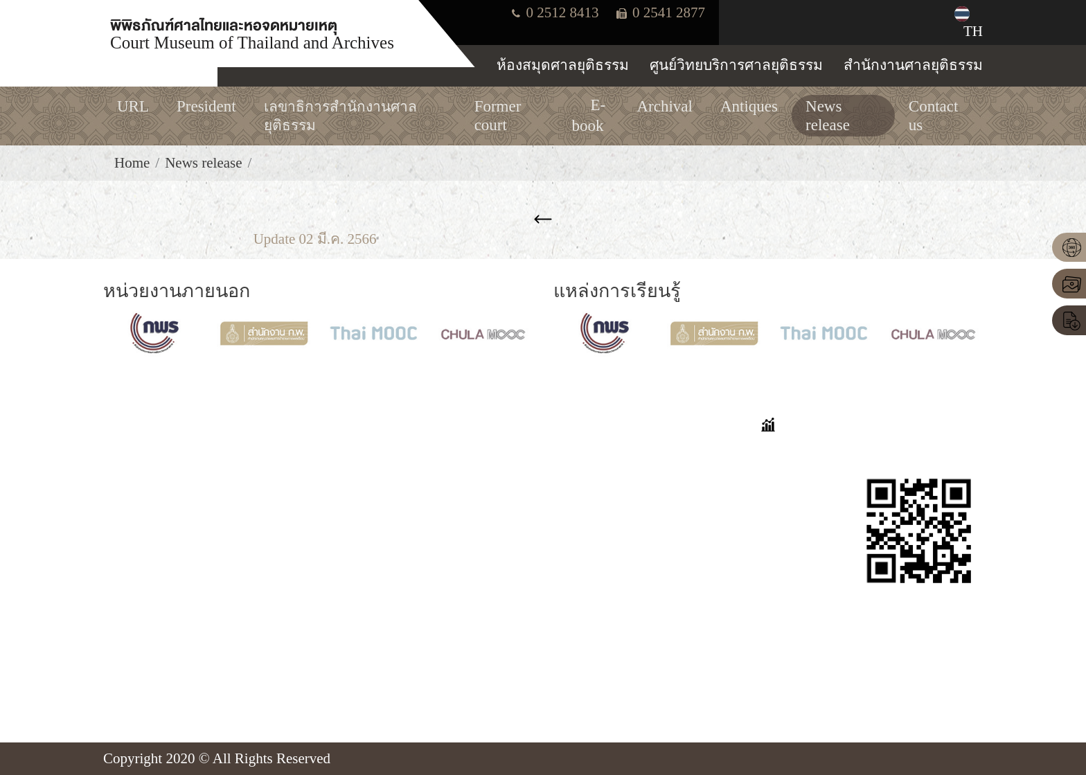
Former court (441, 502)
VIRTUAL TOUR (455, 454)
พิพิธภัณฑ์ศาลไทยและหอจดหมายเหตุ (252, 32)
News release (203, 162)
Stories (573, 478)
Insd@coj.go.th (167, 665)
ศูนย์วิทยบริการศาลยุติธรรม (736, 65)
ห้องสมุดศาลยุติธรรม (563, 65)
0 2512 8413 (555, 12)
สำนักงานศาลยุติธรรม (913, 65)
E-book (424, 549)
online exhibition (452, 478)
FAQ (567, 454)
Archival (428, 525)
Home (132, 162)
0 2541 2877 (660, 12)
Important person (453, 573)
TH (962, 22)
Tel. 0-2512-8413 (173, 617)
